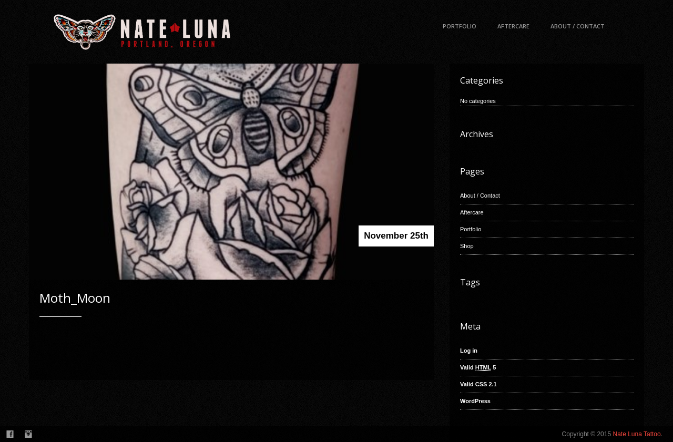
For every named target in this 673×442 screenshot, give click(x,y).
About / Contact (577, 26)
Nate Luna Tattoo (636, 434)
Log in (468, 350)
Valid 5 (478, 367)
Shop (467, 246)
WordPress (475, 401)
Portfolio (459, 26)
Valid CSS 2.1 (478, 384)
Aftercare (513, 26)
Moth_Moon (74, 297)
